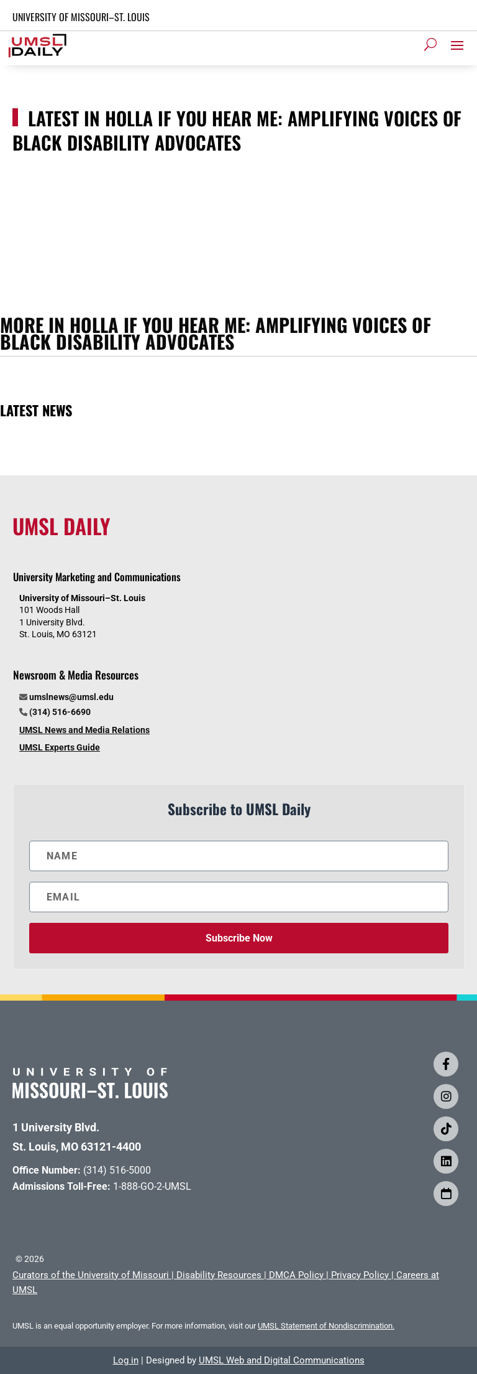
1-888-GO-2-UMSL (152, 1186)
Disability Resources (218, 1275)
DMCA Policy (296, 1275)
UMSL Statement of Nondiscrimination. (326, 1325)
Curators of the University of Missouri (90, 1275)
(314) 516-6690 (60, 712)
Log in (126, 1360)
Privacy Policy (360, 1275)
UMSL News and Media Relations (84, 730)
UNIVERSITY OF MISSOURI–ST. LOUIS (81, 16)
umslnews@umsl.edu (71, 697)
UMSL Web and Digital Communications (282, 1360)
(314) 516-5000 (117, 1170)
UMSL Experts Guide (59, 747)
